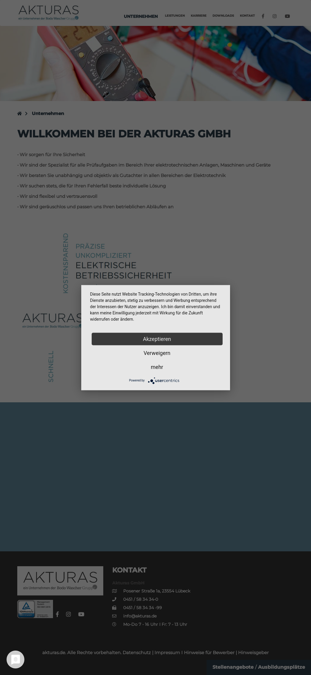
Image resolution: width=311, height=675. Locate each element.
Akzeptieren (157, 339)
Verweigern (156, 353)
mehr (157, 367)
